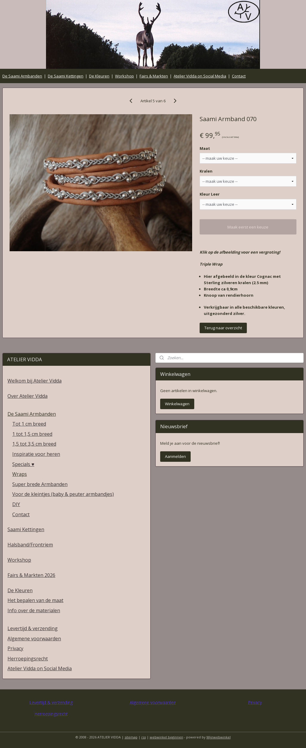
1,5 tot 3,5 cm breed (34, 444)
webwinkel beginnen (166, 737)
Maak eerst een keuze (247, 227)
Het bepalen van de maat (35, 600)
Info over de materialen (33, 610)
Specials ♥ (23, 464)
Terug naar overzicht (223, 327)
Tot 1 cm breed (29, 424)
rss (143, 737)
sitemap (131, 737)
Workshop (124, 76)
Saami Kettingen (25, 529)
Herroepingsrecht (27, 658)
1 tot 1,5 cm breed (32, 434)
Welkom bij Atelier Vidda (34, 380)
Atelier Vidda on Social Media (200, 76)
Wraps (19, 474)
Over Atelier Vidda (27, 396)
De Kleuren (99, 76)
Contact (239, 76)
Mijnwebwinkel (218, 737)
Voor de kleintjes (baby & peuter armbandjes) (63, 494)
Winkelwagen (177, 403)
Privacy (15, 648)
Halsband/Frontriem (30, 544)
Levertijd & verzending (32, 628)
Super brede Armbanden (40, 484)
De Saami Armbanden (22, 76)
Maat (205, 148)
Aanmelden (175, 456)
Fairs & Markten (154, 76)
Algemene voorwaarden (34, 638)
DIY (16, 504)
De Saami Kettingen (65, 76)
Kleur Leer (210, 194)
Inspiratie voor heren (36, 454)
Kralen (206, 171)
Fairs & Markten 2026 (31, 575)
